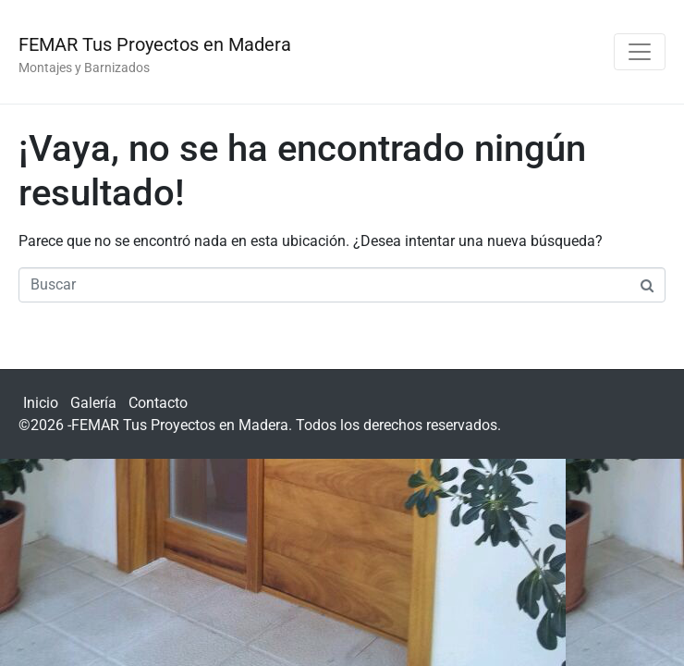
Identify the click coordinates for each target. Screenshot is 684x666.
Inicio (40, 403)
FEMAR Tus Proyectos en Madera (154, 44)
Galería (93, 403)
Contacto (158, 403)
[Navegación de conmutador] (640, 51)
